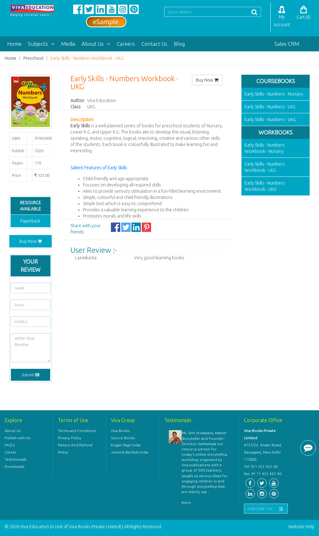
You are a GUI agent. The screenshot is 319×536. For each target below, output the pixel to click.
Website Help (301, 526)
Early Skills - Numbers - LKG (270, 106)
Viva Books (120, 431)
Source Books (123, 438)
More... (188, 503)
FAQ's (10, 445)
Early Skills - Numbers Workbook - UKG (87, 58)
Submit (30, 375)
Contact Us (154, 44)
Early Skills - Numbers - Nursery (274, 94)
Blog (179, 44)
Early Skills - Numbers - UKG (270, 119)
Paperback (30, 221)
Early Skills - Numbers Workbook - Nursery (265, 148)
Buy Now (30, 241)
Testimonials (15, 459)
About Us (96, 44)
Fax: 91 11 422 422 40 (262, 474)
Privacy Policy (69, 438)
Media (68, 44)
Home (14, 44)
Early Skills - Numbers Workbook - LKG (265, 167)
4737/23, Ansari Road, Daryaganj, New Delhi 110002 (263, 452)
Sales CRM (286, 44)
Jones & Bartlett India (129, 452)
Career (11, 452)
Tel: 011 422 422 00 (261, 466)
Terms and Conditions (77, 431)
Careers (126, 44)
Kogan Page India (125, 445)
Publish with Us (17, 438)
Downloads (14, 466)
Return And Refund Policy (75, 448)
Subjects (41, 44)
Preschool (33, 58)
